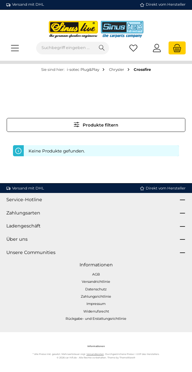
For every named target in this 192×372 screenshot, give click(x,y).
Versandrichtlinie (96, 282)
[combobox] (65, 48)
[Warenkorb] (177, 47)
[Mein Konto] (156, 47)
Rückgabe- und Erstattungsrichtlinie (96, 319)
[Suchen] (102, 48)
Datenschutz (96, 289)
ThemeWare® (127, 357)
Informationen (96, 265)
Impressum (96, 304)
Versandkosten (95, 354)
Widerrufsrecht (96, 311)
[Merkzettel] (133, 47)
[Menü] (14, 47)
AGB (96, 274)
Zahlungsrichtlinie (96, 296)
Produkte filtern (96, 124)
